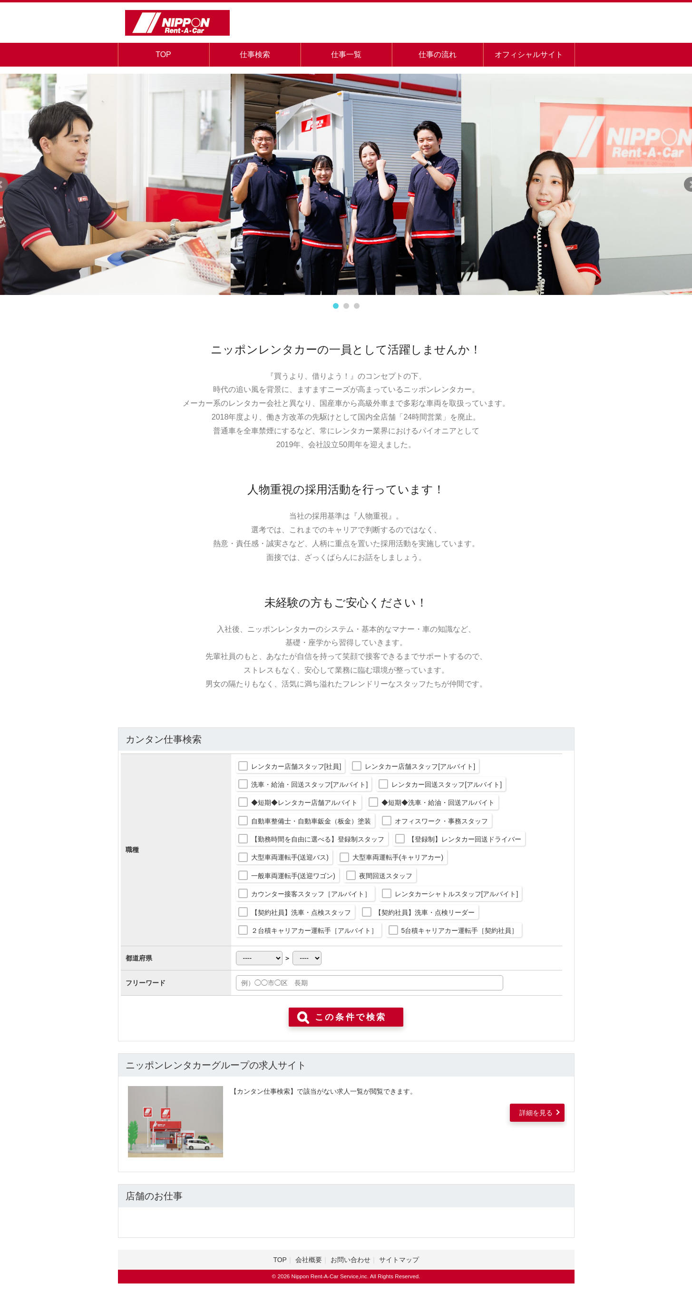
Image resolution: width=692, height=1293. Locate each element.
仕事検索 (255, 54)
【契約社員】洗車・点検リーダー (425, 912)
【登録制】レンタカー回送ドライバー (464, 839)
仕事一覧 (346, 54)
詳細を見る (536, 1113)
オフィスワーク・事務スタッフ (441, 821)
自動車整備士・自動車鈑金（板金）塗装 (311, 821)
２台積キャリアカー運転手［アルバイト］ (314, 930)
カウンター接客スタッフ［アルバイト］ (311, 894)
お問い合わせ (350, 1260)
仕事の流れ (438, 54)
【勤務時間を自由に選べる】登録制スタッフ (317, 839)
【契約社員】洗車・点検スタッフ (301, 912)
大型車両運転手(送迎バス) (290, 857)
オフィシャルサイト (529, 54)
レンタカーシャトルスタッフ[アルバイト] (456, 894)
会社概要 (308, 1260)
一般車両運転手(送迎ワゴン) (293, 876)
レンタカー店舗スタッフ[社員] (296, 766)
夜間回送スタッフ (385, 876)
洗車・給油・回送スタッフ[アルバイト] (309, 784)
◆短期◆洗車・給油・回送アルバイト (438, 802)
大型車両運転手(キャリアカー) (397, 857)
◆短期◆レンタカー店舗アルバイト (304, 802)
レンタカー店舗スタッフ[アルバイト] (420, 766)
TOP (163, 54)
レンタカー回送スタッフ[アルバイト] (446, 784)
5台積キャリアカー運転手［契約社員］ (459, 930)
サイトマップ (399, 1260)
